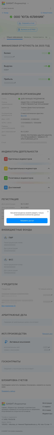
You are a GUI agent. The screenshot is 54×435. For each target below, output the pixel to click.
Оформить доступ (27, 221)
